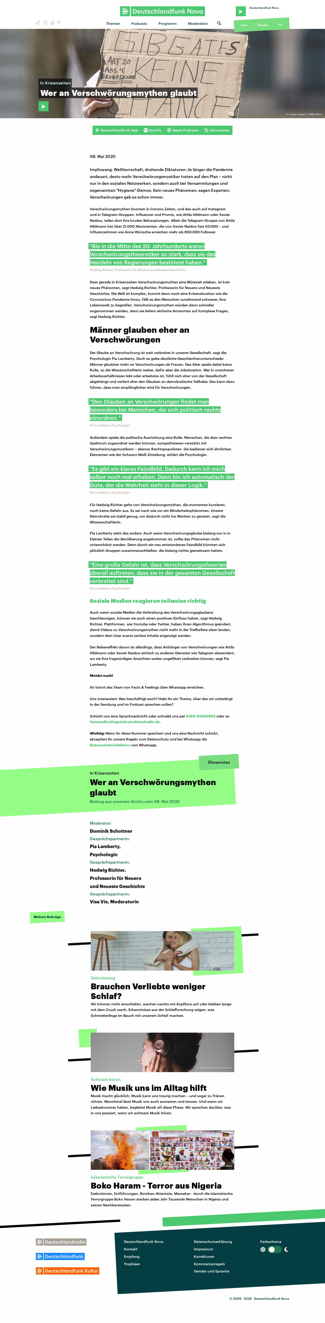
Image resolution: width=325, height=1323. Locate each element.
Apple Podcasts (183, 130)
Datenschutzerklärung (213, 1241)
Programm (167, 23)
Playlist (262, 25)
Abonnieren (217, 130)
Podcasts (139, 23)
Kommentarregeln (209, 1264)
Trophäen (132, 1264)
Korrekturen (204, 1256)
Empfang (131, 1256)
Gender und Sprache (211, 1271)
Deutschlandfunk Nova (143, 1241)
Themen (113, 23)
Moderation (198, 23)
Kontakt (130, 1249)
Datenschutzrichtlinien (110, 745)
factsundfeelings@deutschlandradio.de (125, 721)
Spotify (152, 130)
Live (244, 25)
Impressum (203, 1249)
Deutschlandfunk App (116, 130)
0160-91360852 (201, 716)
